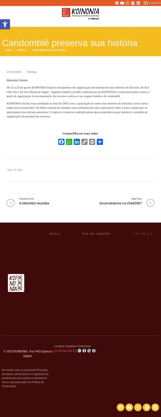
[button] (5, 24)
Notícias (22, 50)
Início (9, 50)
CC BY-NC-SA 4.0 (75, 351)
